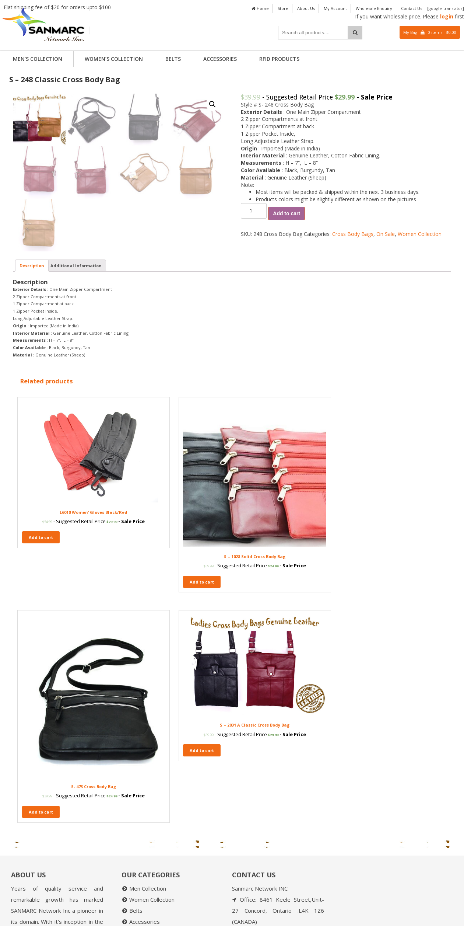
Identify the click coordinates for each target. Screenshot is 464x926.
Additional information (76, 413)
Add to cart (286, 213)
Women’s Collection (114, 58)
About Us (306, 8)
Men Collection (147, 770)
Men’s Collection (37, 58)
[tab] (32, 413)
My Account (335, 8)
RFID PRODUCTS (279, 58)
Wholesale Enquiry (374, 8)
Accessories (220, 58)
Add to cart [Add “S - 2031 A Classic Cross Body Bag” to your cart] (365, 655)
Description (32, 413)
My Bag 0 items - (429, 32)
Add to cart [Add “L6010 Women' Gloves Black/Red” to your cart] (41, 655)
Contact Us (411, 8)
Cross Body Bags (352, 233)
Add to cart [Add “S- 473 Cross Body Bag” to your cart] (257, 694)
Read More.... (77, 881)
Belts (173, 58)
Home (260, 8)
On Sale (385, 233)
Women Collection (420, 233)
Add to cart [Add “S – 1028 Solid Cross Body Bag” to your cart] (149, 683)
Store (283, 8)
